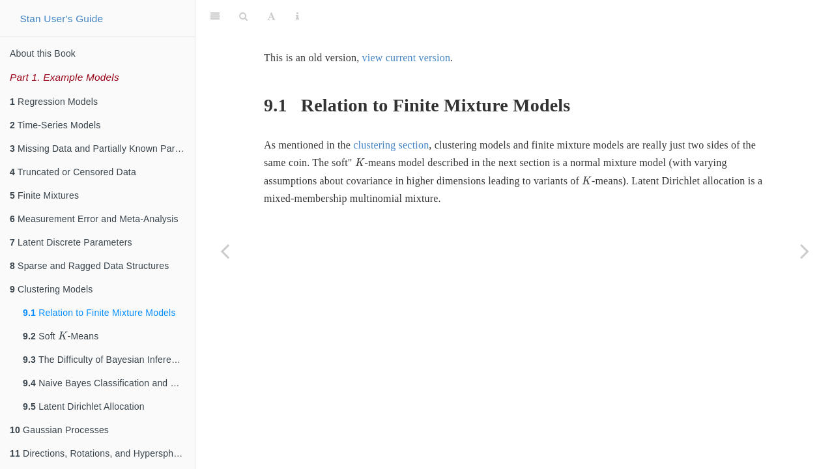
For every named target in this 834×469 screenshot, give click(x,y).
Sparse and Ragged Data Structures (89, 266)
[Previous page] (224, 251)
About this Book (43, 53)
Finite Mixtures (44, 195)
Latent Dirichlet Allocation (84, 406)
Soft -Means (61, 335)
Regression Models (54, 101)
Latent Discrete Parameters (71, 242)
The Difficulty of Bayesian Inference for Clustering (109, 359)
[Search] (243, 16)
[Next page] (804, 251)
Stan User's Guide (61, 18)
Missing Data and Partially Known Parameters (102, 148)
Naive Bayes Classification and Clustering (109, 383)
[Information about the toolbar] (297, 16)
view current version (406, 57)
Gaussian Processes (59, 430)
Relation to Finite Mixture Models (99, 312)
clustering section (391, 144)
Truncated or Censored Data (73, 172)
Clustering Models (51, 289)
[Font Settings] (271, 16)
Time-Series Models (55, 125)
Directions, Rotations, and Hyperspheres (101, 453)
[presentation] (63, 336)
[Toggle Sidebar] (215, 16)
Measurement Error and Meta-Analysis (94, 219)
